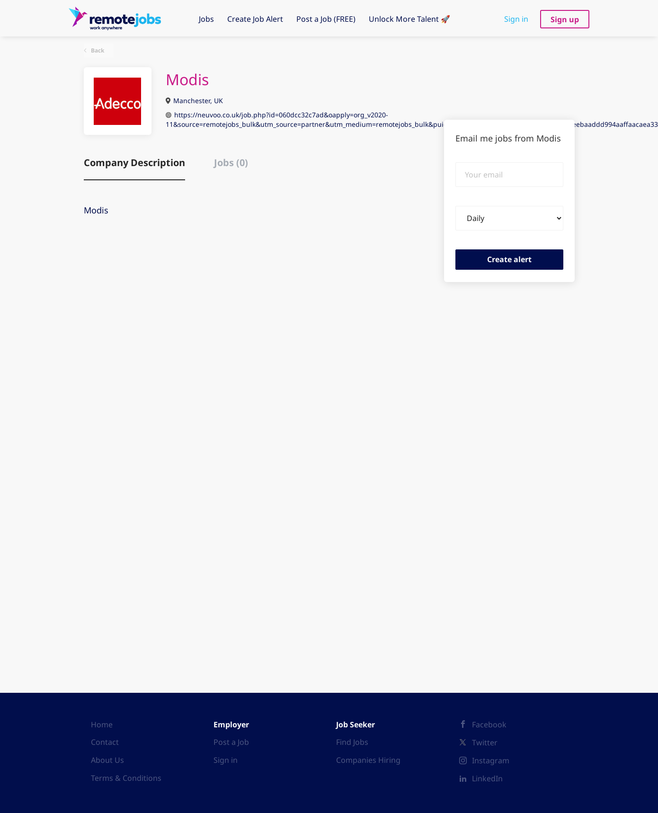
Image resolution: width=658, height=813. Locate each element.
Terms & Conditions (126, 778)
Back (96, 50)
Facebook (489, 724)
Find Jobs (352, 742)
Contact (105, 742)
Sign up (565, 19)
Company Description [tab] (134, 162)
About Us (107, 760)
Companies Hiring (368, 760)
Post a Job (231, 742)
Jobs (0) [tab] (231, 162)
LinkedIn (487, 778)
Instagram (490, 760)
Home (102, 724)
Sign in (516, 19)
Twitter (485, 742)
